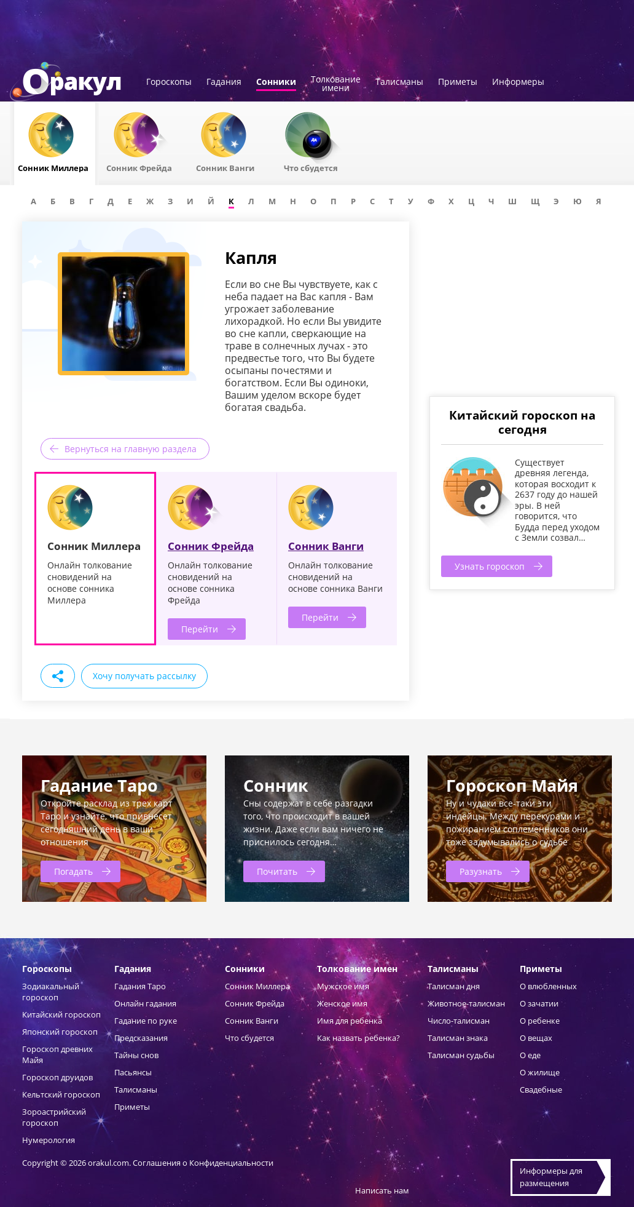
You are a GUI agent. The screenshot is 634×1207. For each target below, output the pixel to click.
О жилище (540, 1072)
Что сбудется (249, 1037)
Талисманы (399, 82)
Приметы (457, 82)
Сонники (276, 82)
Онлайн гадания (145, 1003)
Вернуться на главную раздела (131, 449)
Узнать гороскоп (490, 566)
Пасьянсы (133, 1072)
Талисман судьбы (461, 1055)
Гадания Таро (140, 986)
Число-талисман (459, 1020)
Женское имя (342, 1003)
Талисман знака (458, 1037)
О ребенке (540, 1020)
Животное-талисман (466, 1003)
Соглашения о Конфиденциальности (203, 1162)
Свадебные (541, 1089)
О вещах (536, 1037)
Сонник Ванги (326, 546)
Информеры (518, 82)
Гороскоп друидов (57, 1077)
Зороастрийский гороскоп (54, 1117)
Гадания (223, 82)
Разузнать (481, 871)
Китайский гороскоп (61, 1014)
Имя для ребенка (349, 1020)
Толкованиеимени (336, 84)
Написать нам (382, 1190)
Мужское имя (343, 986)
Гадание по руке (145, 1020)
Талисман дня (454, 986)
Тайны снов (136, 1055)
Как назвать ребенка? (358, 1037)
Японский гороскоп (60, 1031)
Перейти (199, 629)
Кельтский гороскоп (61, 1094)
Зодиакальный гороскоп (50, 992)
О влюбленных (548, 986)
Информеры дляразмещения (551, 1177)
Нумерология (48, 1139)
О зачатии (539, 1003)
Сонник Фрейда (211, 546)
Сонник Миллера (257, 986)
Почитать (277, 871)
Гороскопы (169, 82)
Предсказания (141, 1037)
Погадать (73, 871)
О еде (530, 1055)
